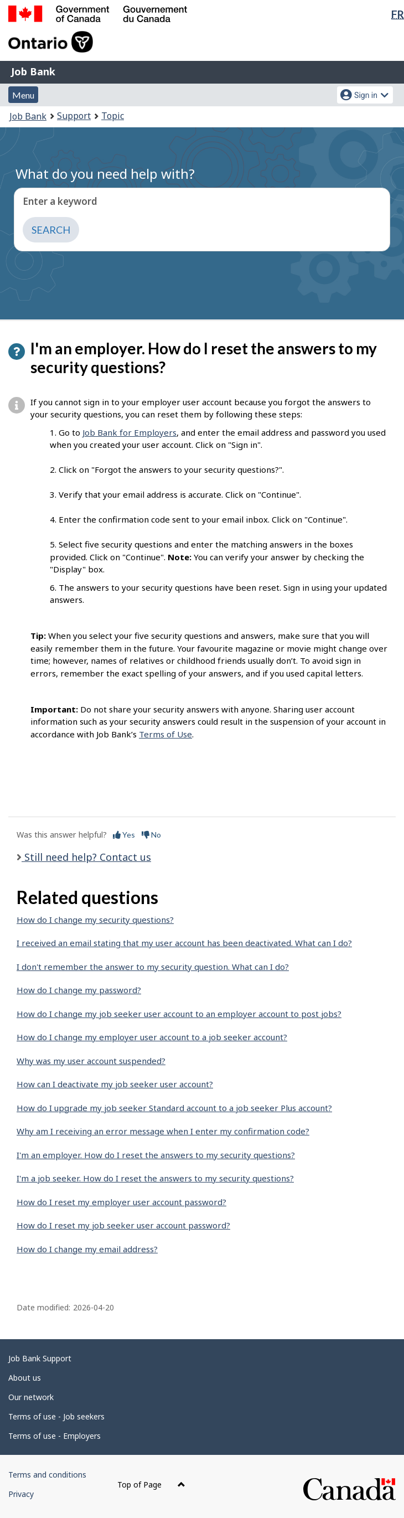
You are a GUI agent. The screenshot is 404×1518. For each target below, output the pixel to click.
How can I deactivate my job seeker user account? (115, 1084)
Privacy (21, 1494)
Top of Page (151, 1484)
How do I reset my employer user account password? (121, 1201)
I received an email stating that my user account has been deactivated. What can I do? (184, 942)
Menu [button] (23, 95)
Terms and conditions (47, 1474)
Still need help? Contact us (86, 857)
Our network (31, 1397)
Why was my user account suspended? (91, 1060)
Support (74, 116)
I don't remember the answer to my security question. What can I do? (153, 966)
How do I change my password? (79, 989)
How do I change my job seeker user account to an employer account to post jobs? (179, 1013)
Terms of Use (165, 734)
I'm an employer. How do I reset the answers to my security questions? (156, 1154)
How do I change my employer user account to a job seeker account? (152, 1036)
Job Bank (33, 71)
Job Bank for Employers (129, 432)
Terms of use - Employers (54, 1436)
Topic (112, 116)
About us (24, 1377)
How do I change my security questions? (95, 919)
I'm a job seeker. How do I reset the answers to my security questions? (155, 1178)
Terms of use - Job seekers (56, 1416)
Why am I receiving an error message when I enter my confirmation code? (163, 1131)
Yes (124, 834)
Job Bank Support (39, 1358)
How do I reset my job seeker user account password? (123, 1225)
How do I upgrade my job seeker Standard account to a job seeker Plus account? (174, 1107)
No (151, 834)
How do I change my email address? (87, 1248)
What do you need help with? (105, 173)
